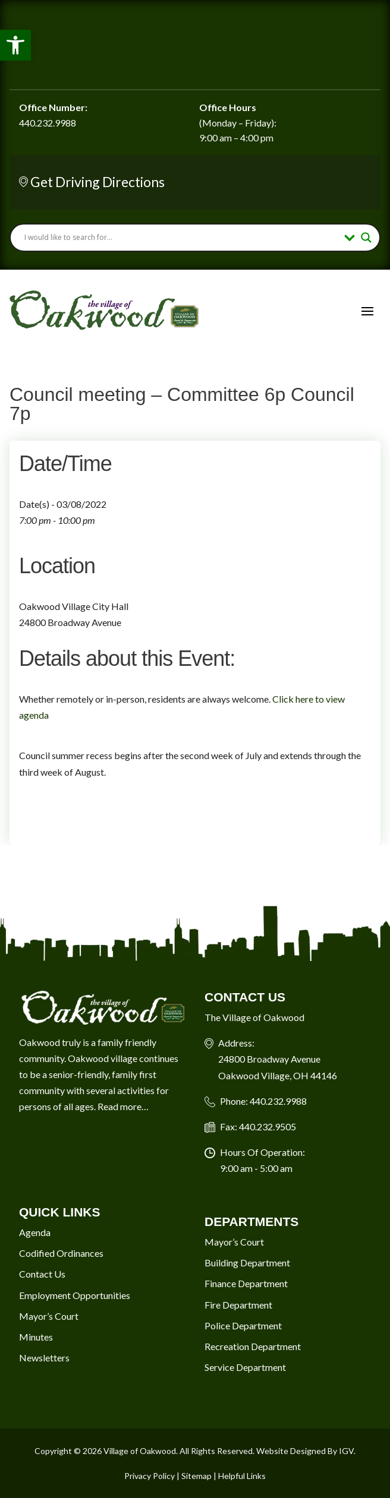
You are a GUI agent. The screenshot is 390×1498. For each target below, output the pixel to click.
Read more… (123, 1106)
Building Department (247, 1262)
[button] (15, 45)
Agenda (35, 1232)
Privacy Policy (149, 1476)
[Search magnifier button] (366, 237)
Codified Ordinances (61, 1253)
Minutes (36, 1336)
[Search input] (181, 237)
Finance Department (246, 1283)
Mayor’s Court (48, 1316)
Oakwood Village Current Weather (195, 44)
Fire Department (238, 1304)
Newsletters (44, 1357)
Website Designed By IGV (305, 1451)
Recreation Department (253, 1346)
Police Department (243, 1325)
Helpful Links (242, 1476)
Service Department (245, 1367)
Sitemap (196, 1476)
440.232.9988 (47, 122)
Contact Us (42, 1273)
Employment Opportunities (74, 1295)
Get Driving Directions (97, 181)
